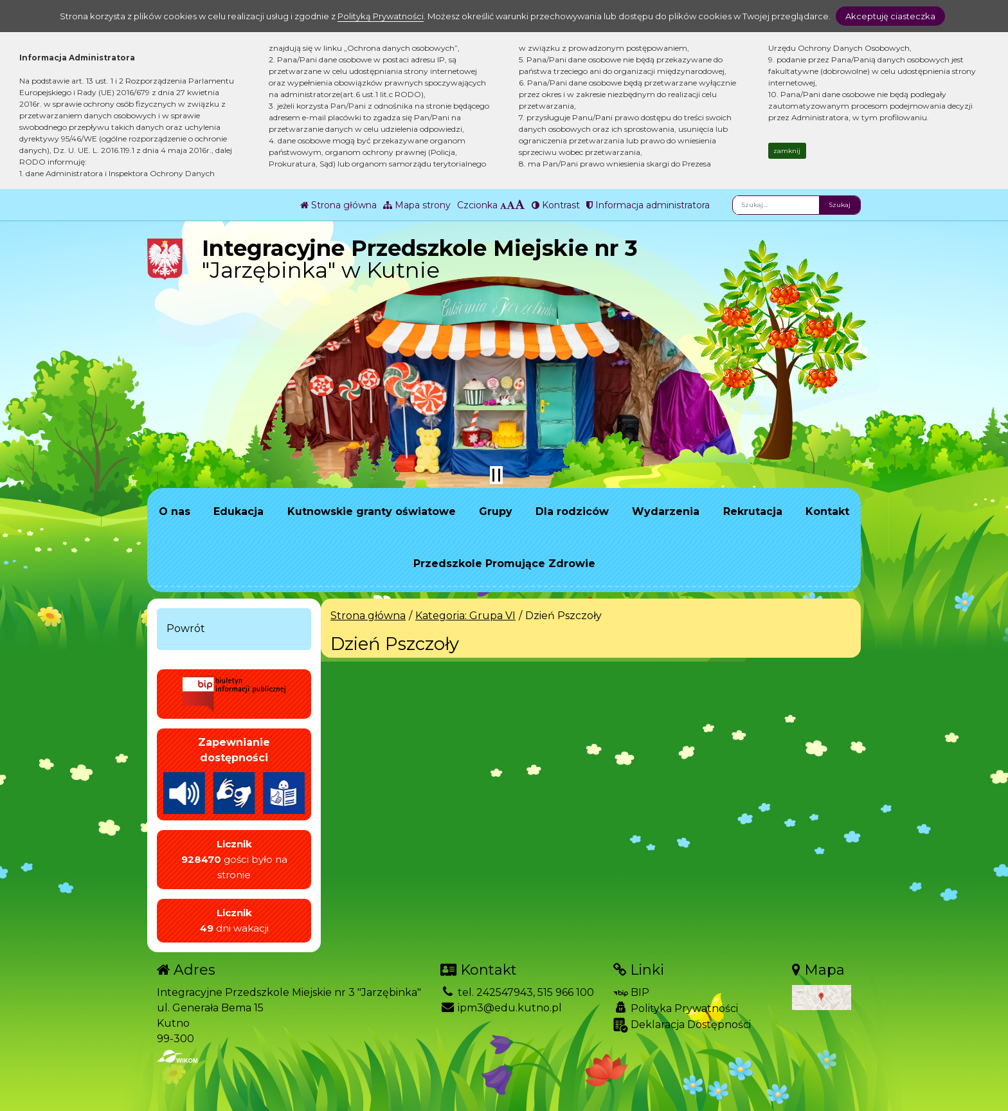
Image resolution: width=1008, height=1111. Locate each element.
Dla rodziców (572, 511)
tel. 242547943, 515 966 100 (517, 992)
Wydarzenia (665, 511)
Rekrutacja (752, 511)
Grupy (495, 511)
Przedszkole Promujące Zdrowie (504, 563)
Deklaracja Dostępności (682, 1025)
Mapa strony (417, 205)
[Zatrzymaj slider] (496, 475)
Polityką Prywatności (381, 16)
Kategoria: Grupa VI (465, 616)
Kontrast (556, 205)
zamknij (786, 151)
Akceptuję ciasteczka (890, 16)
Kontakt (827, 511)
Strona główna (338, 205)
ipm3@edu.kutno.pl (501, 1008)
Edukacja (238, 511)
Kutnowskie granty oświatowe (371, 511)
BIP (631, 992)
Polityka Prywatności (675, 1008)
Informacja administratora (648, 205)
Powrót (185, 628)
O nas (174, 511)
